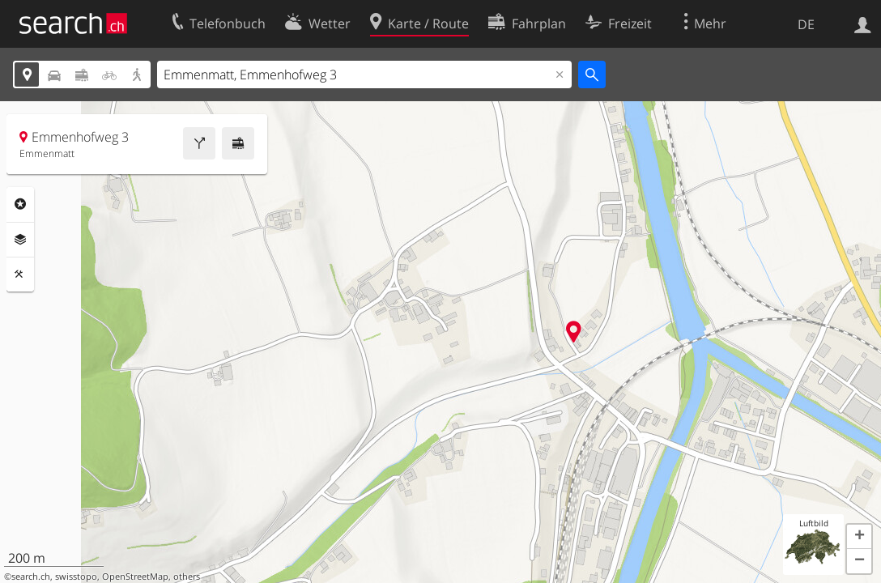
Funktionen (20, 274)
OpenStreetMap (135, 576)
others (186, 576)
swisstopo (76, 576)
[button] (859, 537)
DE (806, 24)
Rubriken (20, 204)
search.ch (30, 576)
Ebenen (20, 240)
